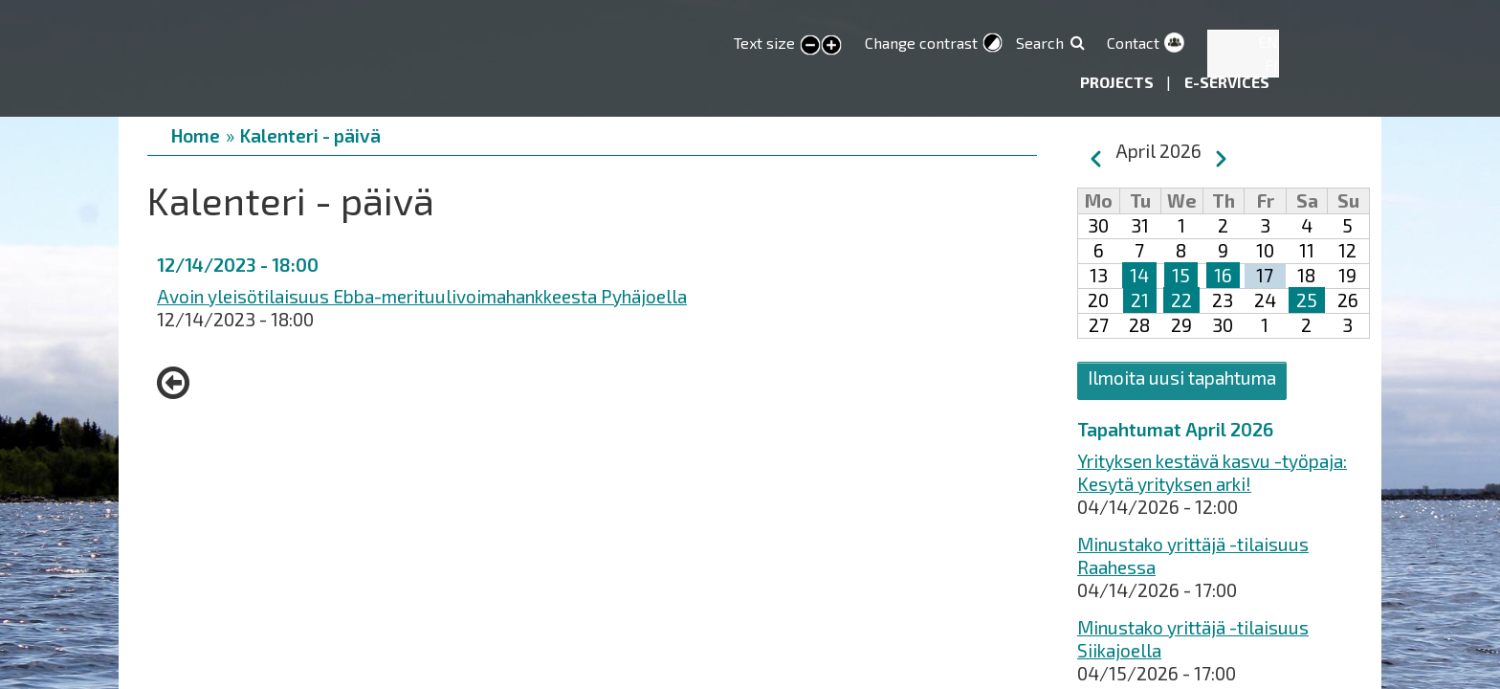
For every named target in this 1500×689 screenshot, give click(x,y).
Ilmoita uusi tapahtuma (1182, 378)
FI (1271, 65)
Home (195, 135)
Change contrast (921, 42)
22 (1181, 300)
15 (1181, 275)
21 (1140, 300)
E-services (1226, 82)
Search (1040, 42)
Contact (1133, 42)
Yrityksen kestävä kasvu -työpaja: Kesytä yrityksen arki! (1212, 472)
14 (1139, 275)
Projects (1118, 82)
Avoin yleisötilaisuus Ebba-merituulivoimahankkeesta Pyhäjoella (422, 296)
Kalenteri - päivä (310, 135)
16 (1223, 275)
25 (1306, 300)
